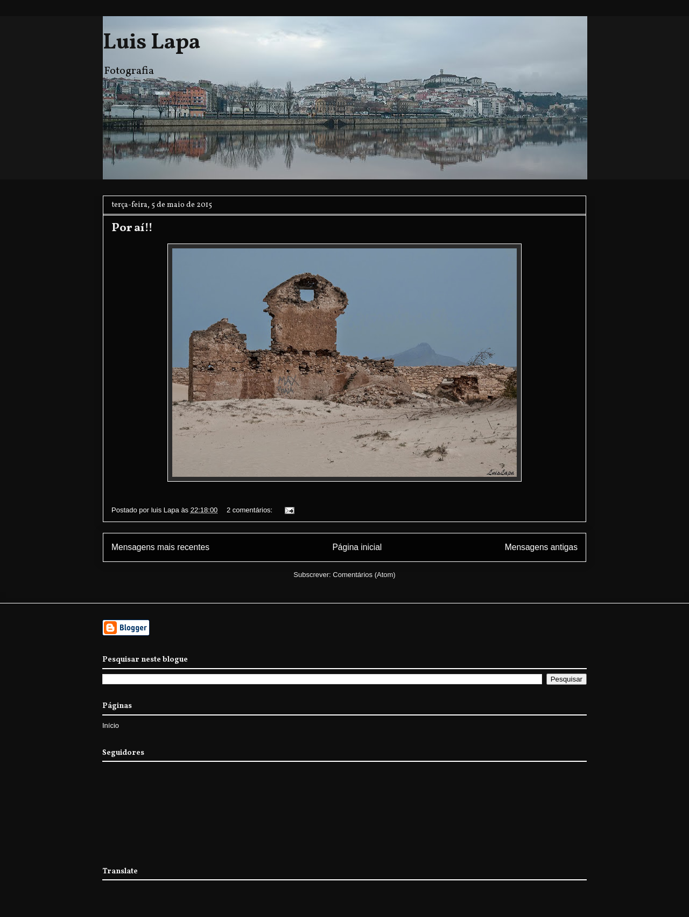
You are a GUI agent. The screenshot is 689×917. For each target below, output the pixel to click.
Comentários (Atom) (364, 575)
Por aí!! (132, 228)
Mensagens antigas (541, 547)
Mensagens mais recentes (160, 547)
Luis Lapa (151, 43)
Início (110, 725)
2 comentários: (251, 510)
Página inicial (357, 547)
